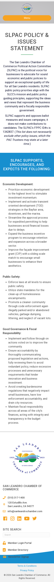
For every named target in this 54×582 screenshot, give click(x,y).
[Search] (26, 534)
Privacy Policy (27, 570)
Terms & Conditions (27, 566)
